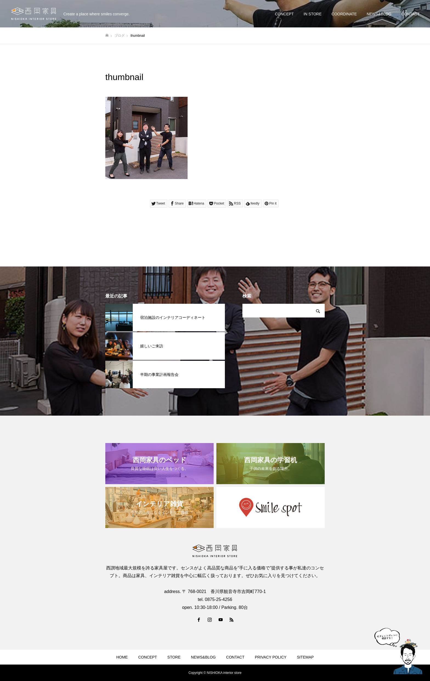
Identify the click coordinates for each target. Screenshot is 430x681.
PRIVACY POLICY (270, 657)
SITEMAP (305, 657)
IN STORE (313, 14)
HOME (122, 657)
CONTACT (410, 14)
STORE (173, 657)
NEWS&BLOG (379, 14)
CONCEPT (284, 14)
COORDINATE (344, 14)
